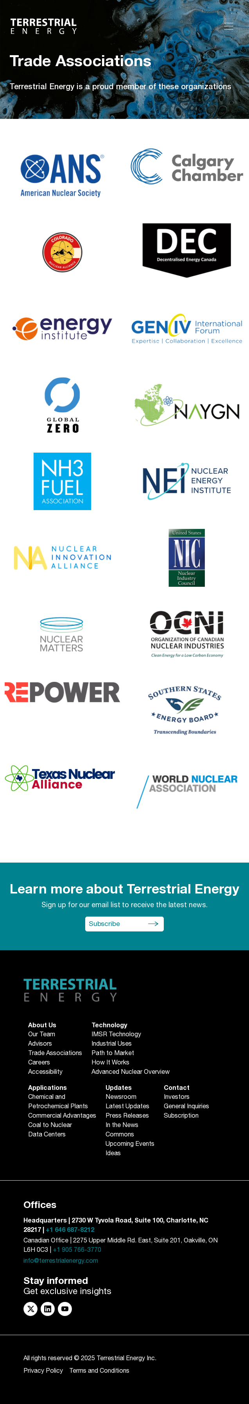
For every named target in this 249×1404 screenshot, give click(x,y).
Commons (120, 1135)
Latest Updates (127, 1106)
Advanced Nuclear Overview (130, 1072)
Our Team (41, 1034)
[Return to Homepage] (43, 26)
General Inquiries (186, 1106)
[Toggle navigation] (229, 26)
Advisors (40, 1044)
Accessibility (45, 1072)
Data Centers (47, 1135)
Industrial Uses (111, 1044)
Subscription (181, 1116)
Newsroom (121, 1097)
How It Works (110, 1063)
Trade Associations (55, 1053)
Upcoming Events (130, 1144)
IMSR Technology (116, 1034)
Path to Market (112, 1053)
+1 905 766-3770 (77, 1250)
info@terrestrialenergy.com (60, 1261)
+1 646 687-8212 (70, 1230)
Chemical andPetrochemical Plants (58, 1102)
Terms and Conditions (99, 1371)
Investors (177, 1097)
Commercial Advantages (62, 1116)
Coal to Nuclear (50, 1125)
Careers (39, 1063)
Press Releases (127, 1116)
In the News (122, 1125)
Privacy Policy (43, 1371)
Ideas (113, 1153)
